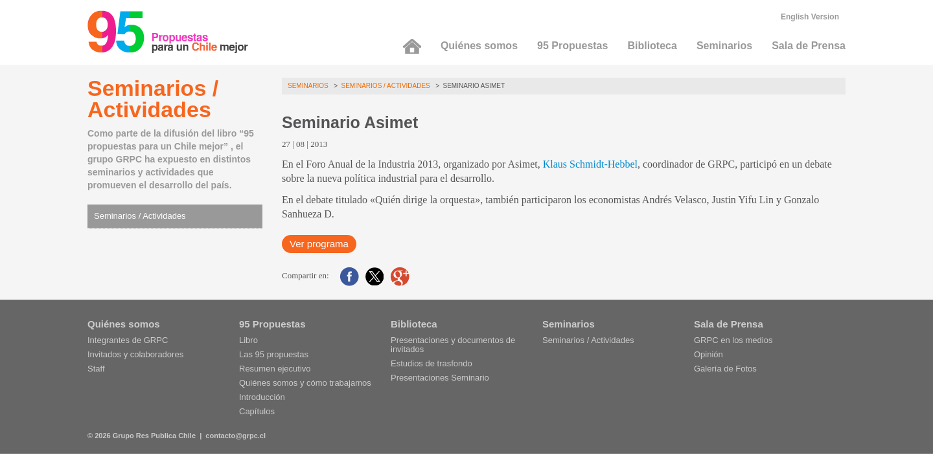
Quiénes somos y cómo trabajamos (305, 383)
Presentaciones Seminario (440, 378)
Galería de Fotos (725, 368)
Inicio (412, 46)
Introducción (262, 397)
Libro (248, 340)
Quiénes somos (479, 45)
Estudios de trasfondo (431, 363)
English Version (810, 16)
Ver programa (319, 243)
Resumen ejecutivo (275, 368)
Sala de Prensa (809, 45)
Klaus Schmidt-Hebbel (590, 164)
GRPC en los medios (733, 340)
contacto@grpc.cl (235, 435)
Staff (96, 368)
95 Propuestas (572, 45)
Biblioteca (651, 45)
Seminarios (724, 45)
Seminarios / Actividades (140, 216)
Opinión (708, 354)
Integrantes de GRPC (127, 340)
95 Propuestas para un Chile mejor (167, 31)
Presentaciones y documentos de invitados (453, 344)
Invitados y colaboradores (135, 354)
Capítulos (257, 411)
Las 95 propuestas (273, 354)
